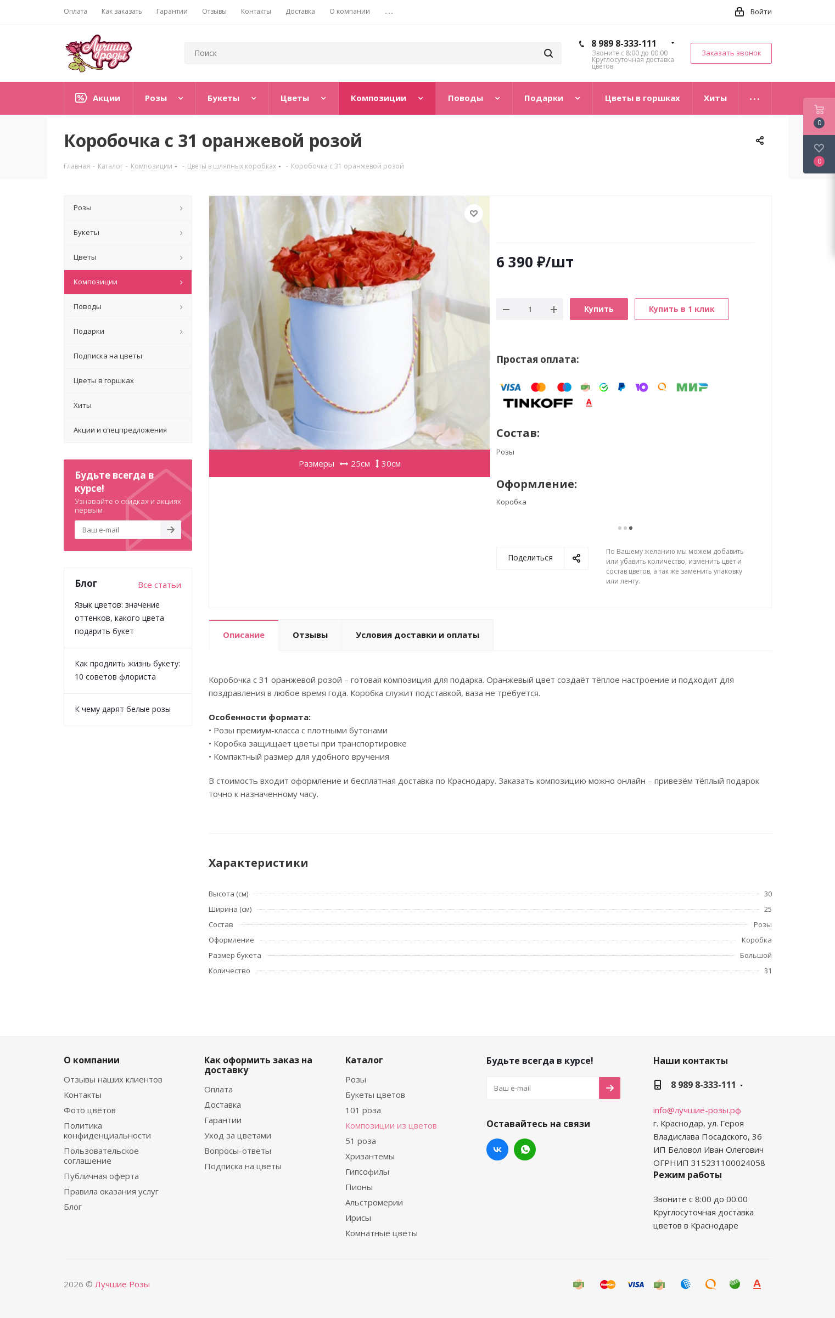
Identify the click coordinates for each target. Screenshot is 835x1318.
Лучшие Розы (122, 1283)
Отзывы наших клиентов (113, 1079)
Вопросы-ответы (237, 1150)
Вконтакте (497, 1149)
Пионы (359, 1186)
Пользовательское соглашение (101, 1155)
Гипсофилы (367, 1171)
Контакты (83, 1094)
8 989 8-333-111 (624, 43)
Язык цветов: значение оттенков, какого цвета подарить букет (119, 617)
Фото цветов (90, 1109)
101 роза (363, 1109)
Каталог (364, 1060)
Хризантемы (370, 1156)
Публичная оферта (101, 1175)
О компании (92, 1060)
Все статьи (159, 584)
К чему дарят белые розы (123, 709)
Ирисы (358, 1217)
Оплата (218, 1089)
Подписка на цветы (243, 1165)
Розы (355, 1079)
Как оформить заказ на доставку (258, 1065)
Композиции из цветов (391, 1125)
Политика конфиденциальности (107, 1130)
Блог (73, 1206)
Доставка (222, 1104)
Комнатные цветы (381, 1232)
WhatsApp (525, 1149)
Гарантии (223, 1119)
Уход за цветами (237, 1135)
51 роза (360, 1140)
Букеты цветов (375, 1094)
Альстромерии (374, 1202)
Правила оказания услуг (111, 1191)
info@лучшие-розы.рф (697, 1109)
